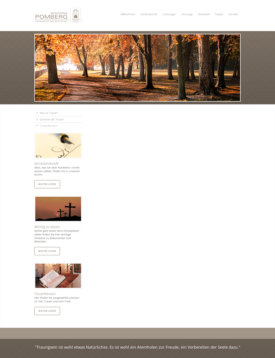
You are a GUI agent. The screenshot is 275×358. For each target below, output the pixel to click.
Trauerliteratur (48, 125)
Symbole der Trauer (52, 119)
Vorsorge (187, 14)
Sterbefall (204, 14)
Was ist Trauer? (49, 113)
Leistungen (169, 14)
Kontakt (233, 14)
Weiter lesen (47, 184)
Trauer (219, 14)
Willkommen (127, 14)
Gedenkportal (149, 14)
